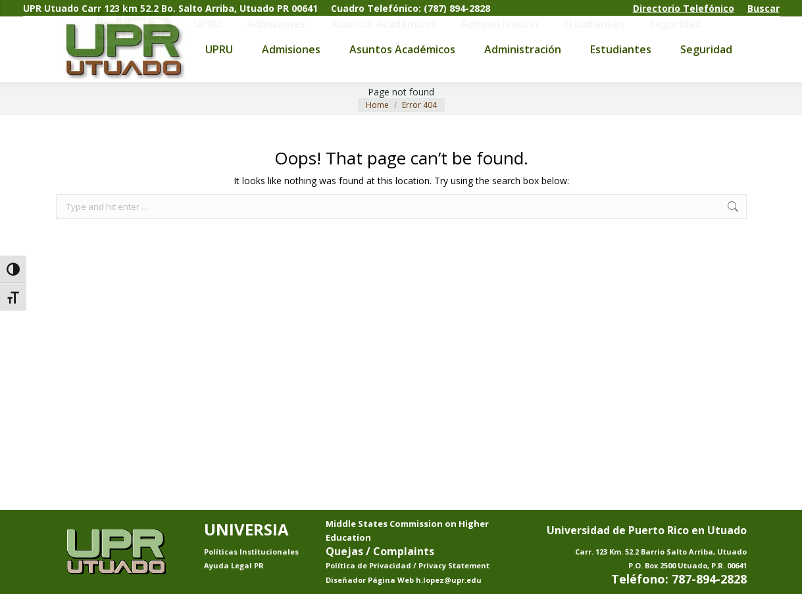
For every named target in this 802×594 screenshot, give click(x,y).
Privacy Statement (453, 565)
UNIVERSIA (246, 529)
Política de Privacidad (369, 565)
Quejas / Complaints (380, 551)
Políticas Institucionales (251, 552)
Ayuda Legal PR (234, 565)
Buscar (763, 8)
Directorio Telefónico (683, 8)
